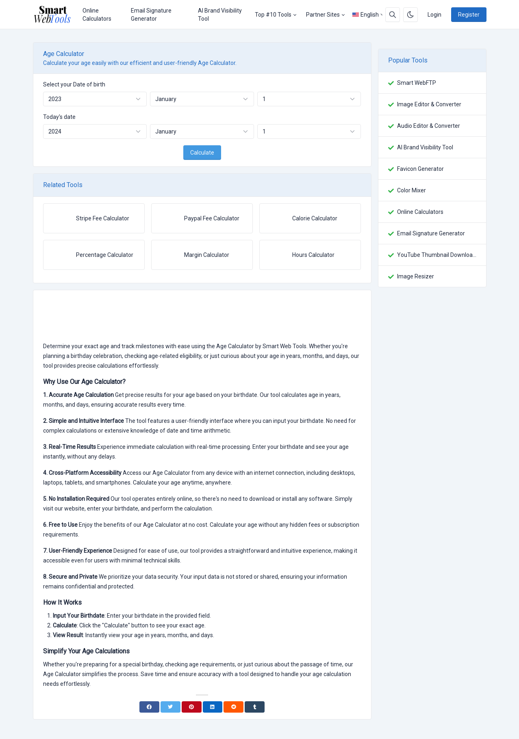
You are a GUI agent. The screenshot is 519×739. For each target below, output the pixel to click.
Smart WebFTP (416, 83)
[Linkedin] (213, 707)
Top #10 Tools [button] (273, 14)
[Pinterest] (192, 707)
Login (434, 14)
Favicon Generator (420, 169)
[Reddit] (233, 707)
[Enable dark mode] (410, 14)
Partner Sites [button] (323, 14)
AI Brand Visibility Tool (220, 14)
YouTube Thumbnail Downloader (436, 255)
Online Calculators (97, 14)
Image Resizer (415, 276)
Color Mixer (411, 190)
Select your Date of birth (74, 84)
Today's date (59, 117)
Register (469, 14)
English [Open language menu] (365, 14)
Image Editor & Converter (429, 104)
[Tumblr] (255, 707)
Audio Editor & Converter (428, 126)
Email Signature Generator (151, 14)
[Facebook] (149, 707)
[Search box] (392, 14)
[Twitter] (170, 707)
